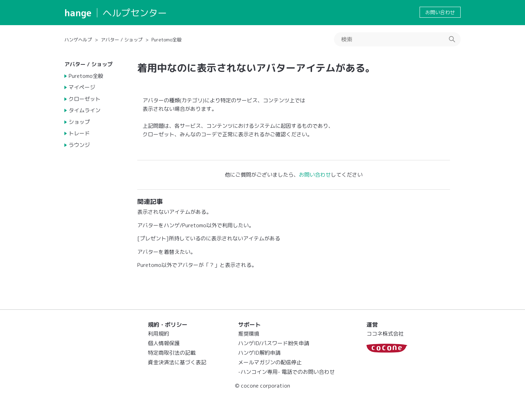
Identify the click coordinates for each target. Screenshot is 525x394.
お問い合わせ (440, 12)
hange (78, 12)
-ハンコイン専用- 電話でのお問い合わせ (286, 372)
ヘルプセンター (135, 12)
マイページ (82, 87)
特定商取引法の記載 (172, 352)
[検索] (397, 39)
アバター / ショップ (122, 39)
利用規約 (158, 333)
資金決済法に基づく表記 (177, 362)
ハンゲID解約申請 (259, 352)
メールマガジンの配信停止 (270, 362)
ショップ (79, 122)
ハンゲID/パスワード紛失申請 (273, 343)
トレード (79, 133)
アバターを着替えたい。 (166, 252)
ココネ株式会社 (385, 333)
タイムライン (84, 110)
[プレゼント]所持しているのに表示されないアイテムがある (208, 238)
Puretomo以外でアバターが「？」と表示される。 (197, 265)
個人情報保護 (164, 343)
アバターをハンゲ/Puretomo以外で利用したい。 (195, 225)
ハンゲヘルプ (78, 39)
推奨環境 (248, 333)
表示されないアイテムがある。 (174, 212)
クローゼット (84, 99)
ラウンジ (79, 145)
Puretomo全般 (166, 39)
